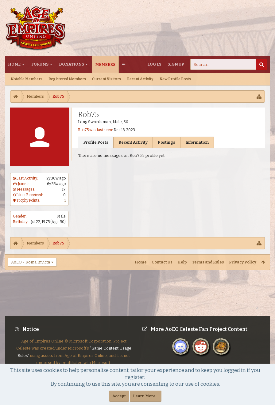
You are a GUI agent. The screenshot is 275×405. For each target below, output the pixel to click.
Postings (166, 142)
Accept (119, 396)
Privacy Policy (242, 262)
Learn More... (145, 396)
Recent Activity (140, 79)
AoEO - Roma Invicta (30, 262)
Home (14, 64)
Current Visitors (106, 79)
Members (105, 64)
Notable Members (26, 79)
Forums (39, 64)
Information (197, 142)
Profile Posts (95, 142)
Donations (71, 64)
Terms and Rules (208, 262)
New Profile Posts (175, 79)
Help (182, 262)
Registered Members (67, 79)
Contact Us (162, 262)
